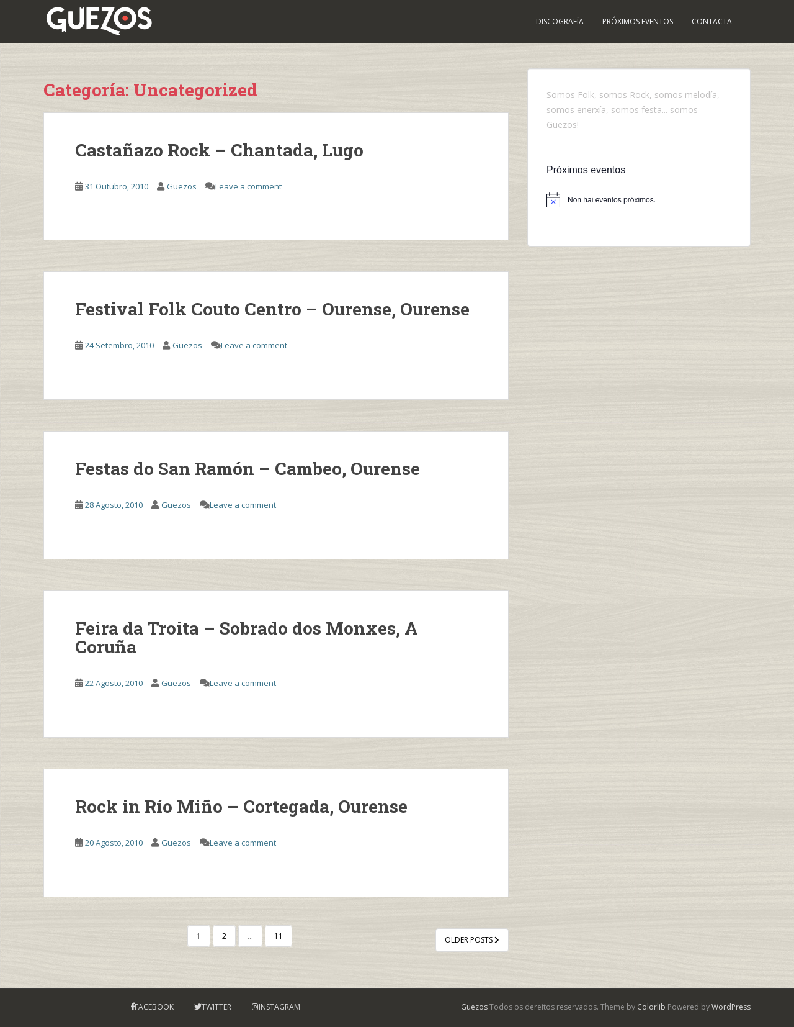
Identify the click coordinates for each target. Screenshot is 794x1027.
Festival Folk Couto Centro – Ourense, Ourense (272, 308)
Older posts (472, 939)
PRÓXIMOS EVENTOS (637, 21)
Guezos (182, 186)
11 (278, 936)
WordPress (731, 1007)
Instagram (279, 1007)
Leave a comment (248, 186)
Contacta (712, 21)
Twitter (216, 1007)
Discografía (560, 21)
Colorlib (651, 1007)
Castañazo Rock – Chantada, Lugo (219, 149)
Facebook (154, 1007)
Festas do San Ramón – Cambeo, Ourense (247, 468)
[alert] (638, 199)
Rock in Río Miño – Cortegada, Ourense (241, 806)
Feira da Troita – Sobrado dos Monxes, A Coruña (246, 638)
